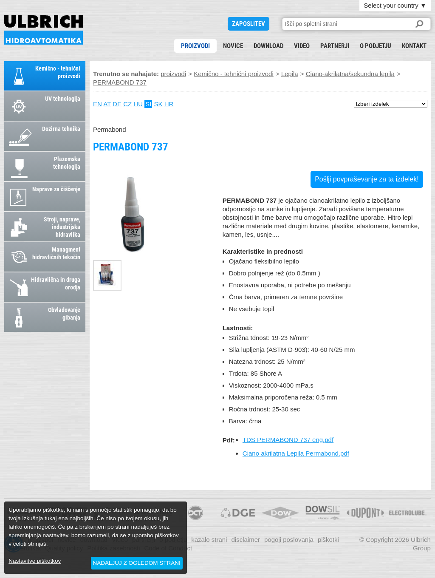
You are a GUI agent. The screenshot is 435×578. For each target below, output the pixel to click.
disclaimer (245, 539)
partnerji (334, 46)
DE (117, 104)
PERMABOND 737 (43, 30)
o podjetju (375, 46)
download (268, 46)
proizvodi (195, 46)
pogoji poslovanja (289, 539)
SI (148, 104)
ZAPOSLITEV (248, 24)
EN (97, 104)
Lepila (289, 73)
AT (107, 104)
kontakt (414, 46)
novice (233, 46)
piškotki (328, 539)
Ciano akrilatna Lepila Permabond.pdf (296, 453)
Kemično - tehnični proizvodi (234, 73)
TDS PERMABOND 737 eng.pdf (288, 439)
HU (138, 104)
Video (302, 46)
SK (158, 104)
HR (169, 104)
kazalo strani (209, 539)
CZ (127, 104)
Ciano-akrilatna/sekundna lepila (350, 73)
